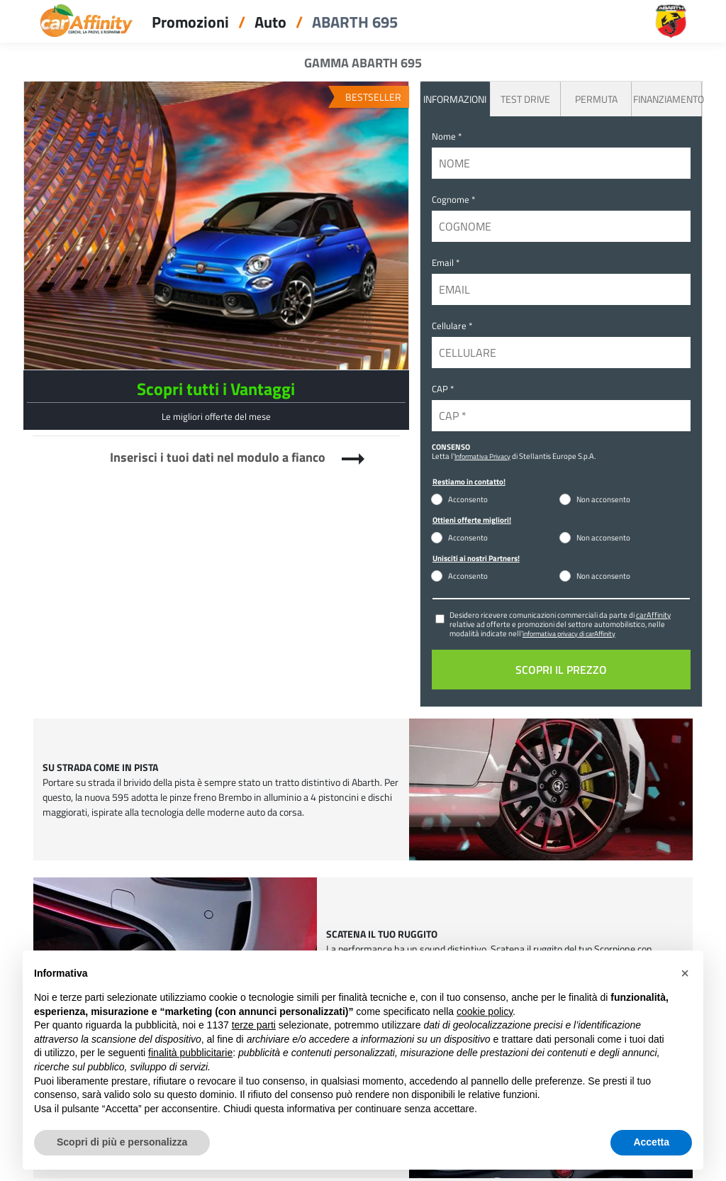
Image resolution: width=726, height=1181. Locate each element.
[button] (685, 973)
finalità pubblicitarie (190, 1052)
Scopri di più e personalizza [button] (122, 1142)
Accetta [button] (651, 1142)
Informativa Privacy (482, 456)
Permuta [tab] (596, 99)
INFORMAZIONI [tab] (454, 99)
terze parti (254, 1025)
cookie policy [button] (485, 1011)
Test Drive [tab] (525, 99)
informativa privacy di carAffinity (569, 633)
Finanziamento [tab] (667, 99)
